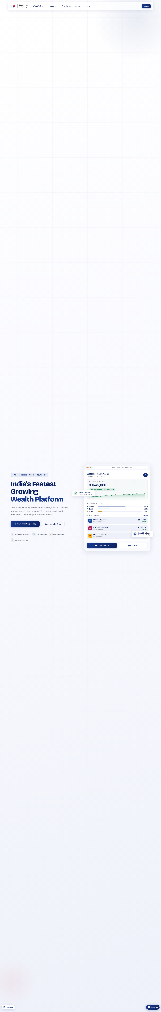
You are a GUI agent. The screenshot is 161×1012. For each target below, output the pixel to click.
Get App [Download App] (10, 1006)
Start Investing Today (25, 524)
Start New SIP (102, 545)
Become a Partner (53, 524)
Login (146, 6)
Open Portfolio (133, 545)
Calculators (66, 6)
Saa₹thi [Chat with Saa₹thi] (150, 1006)
